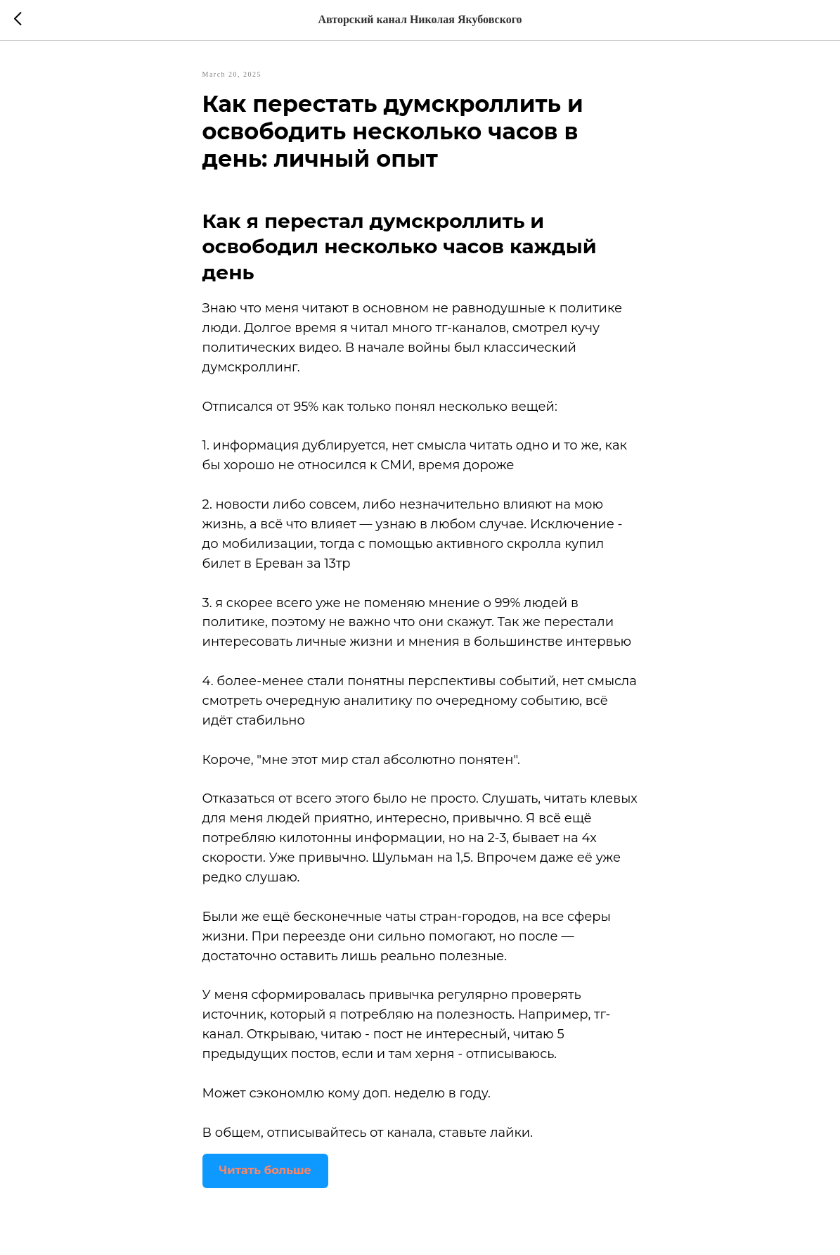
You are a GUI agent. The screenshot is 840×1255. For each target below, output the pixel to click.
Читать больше (265, 1170)
